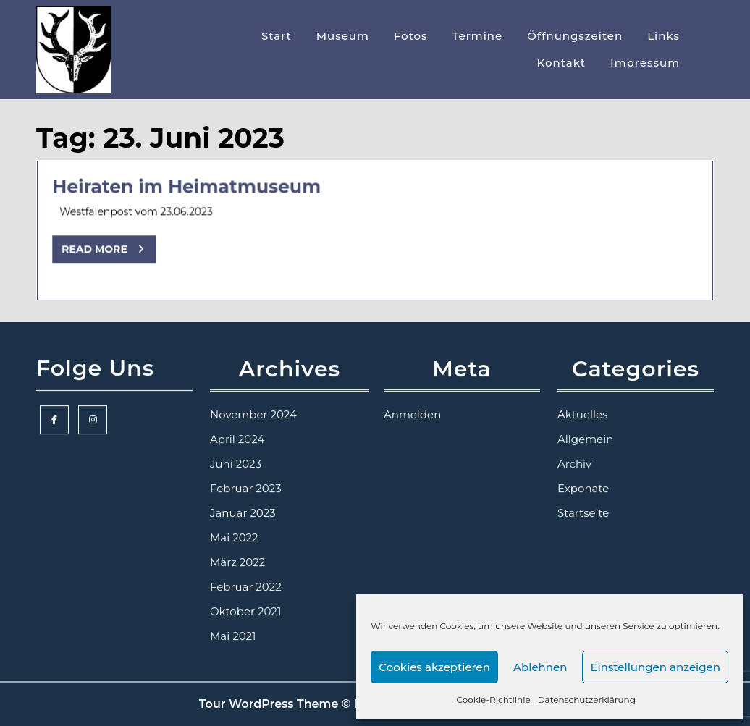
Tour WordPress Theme (269, 704)
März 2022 (237, 563)
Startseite (583, 513)
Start (276, 36)
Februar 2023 (246, 489)
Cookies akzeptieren (434, 667)
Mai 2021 (233, 636)
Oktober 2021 (245, 612)
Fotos (411, 36)
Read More (112, 253)
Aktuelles (582, 415)
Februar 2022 (246, 587)
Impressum (645, 62)
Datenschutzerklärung (587, 699)
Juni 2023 (235, 464)
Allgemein (585, 440)
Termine (477, 36)
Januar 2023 (243, 513)
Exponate (583, 489)
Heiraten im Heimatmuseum (188, 188)
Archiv (574, 464)
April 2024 (237, 440)
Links (663, 36)
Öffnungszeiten (575, 36)
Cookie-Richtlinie (493, 699)
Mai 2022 (234, 538)
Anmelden (412, 415)
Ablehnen (540, 667)
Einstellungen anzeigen (655, 667)
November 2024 (253, 415)
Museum (342, 36)
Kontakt (561, 62)
